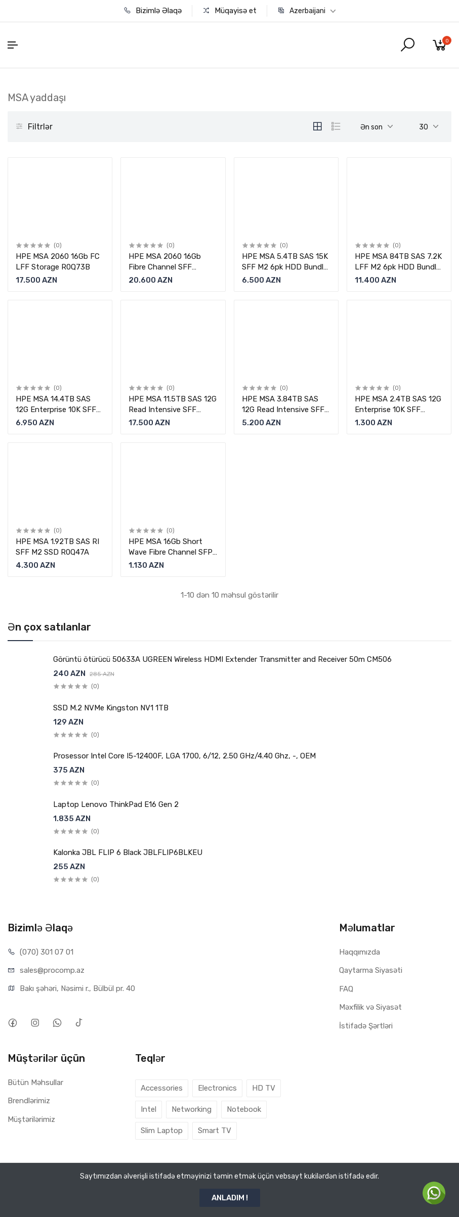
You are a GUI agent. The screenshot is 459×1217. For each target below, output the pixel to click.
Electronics (217, 1088)
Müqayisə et (229, 10)
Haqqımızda (359, 952)
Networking (192, 1109)
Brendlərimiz (29, 1100)
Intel (148, 1109)
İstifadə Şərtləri (366, 1025)
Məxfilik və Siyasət (370, 1007)
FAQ (346, 989)
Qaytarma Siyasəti (370, 970)
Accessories (162, 1088)
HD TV (263, 1088)
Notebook (244, 1109)
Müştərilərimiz (31, 1119)
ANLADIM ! (230, 1197)
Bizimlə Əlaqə (152, 10)
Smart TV (214, 1130)
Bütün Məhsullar (35, 1082)
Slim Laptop (162, 1130)
